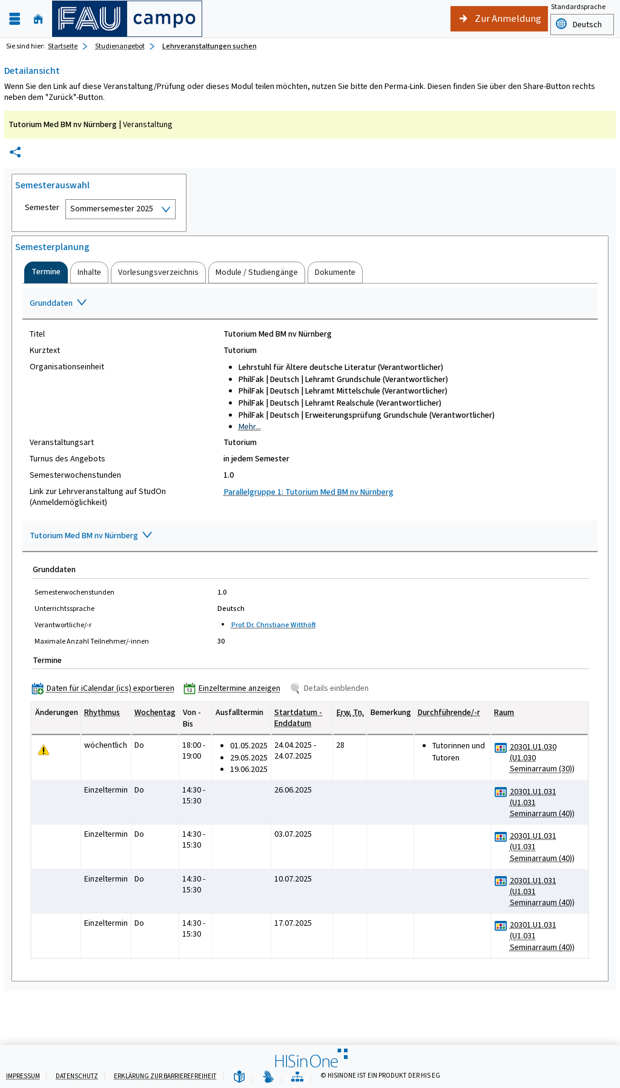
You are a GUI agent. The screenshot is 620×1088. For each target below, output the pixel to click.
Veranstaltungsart (62, 442)
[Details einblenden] (331, 688)
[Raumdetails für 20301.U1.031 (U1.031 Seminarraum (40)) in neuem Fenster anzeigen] (546, 803)
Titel (37, 334)
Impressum (23, 1076)
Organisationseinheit (67, 366)
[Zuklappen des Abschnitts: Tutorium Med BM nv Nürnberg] (310, 536)
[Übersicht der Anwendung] (297, 1077)
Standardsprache (578, 7)
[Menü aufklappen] (14, 19)
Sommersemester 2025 (111, 208)
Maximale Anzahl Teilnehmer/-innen (92, 641)
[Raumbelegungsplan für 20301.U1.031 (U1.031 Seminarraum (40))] (501, 792)
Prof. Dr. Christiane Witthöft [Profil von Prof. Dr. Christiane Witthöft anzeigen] (273, 625)
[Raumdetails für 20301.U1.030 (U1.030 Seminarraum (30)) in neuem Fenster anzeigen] (546, 758)
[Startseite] (38, 19)
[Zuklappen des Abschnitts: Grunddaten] (310, 304)
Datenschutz (77, 1076)
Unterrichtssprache (64, 608)
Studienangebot (120, 46)
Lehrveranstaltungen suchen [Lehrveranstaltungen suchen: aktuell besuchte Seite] (209, 46)
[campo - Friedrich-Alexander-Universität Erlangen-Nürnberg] (127, 19)
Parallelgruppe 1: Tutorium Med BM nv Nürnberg (309, 492)
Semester (42, 207)
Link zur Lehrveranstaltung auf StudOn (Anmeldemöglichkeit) (98, 497)
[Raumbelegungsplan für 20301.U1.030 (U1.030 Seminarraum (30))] (501, 747)
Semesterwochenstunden (75, 475)
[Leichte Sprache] (239, 1077)
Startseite (63, 46)
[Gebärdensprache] (268, 1077)
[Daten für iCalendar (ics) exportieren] (105, 688)
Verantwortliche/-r (63, 625)
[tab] (46, 272)
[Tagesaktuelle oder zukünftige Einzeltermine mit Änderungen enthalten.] (43, 750)
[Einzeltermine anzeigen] (234, 688)
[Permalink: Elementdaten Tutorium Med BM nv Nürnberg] (15, 152)
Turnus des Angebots (67, 458)
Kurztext (45, 350)
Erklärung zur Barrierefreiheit (165, 1076)
